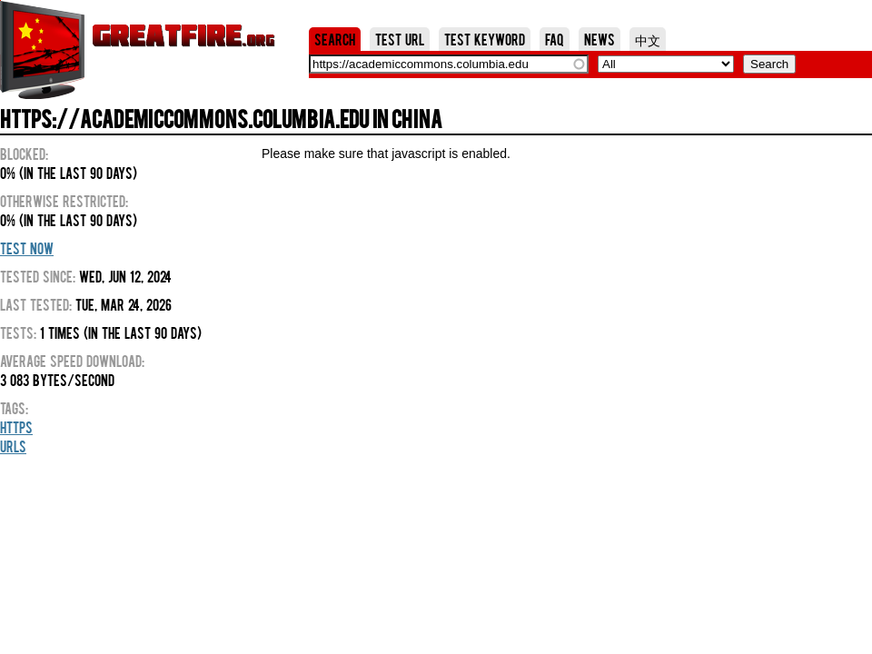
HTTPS (16, 427)
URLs (13, 446)
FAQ (554, 39)
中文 (647, 39)
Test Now (27, 248)
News (599, 39)
